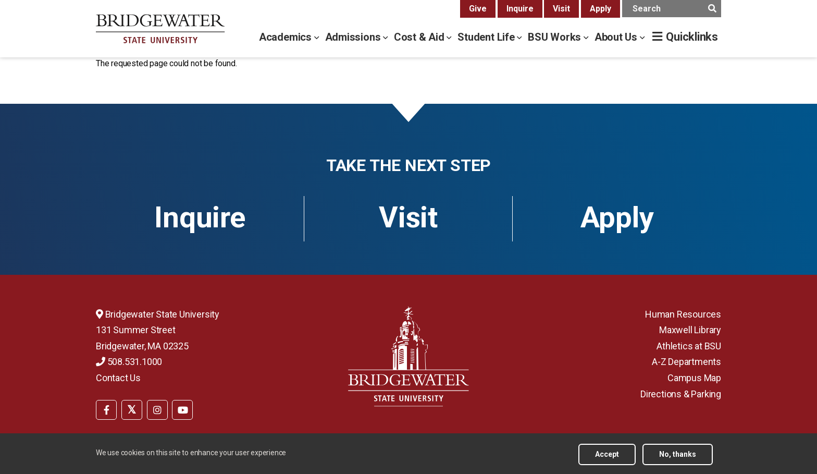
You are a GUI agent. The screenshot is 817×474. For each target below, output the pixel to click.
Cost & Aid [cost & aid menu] (420, 37)
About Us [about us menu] (617, 37)
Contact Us (118, 377)
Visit (561, 9)
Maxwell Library (690, 329)
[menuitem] (106, 409)
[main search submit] (712, 8)
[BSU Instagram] (157, 410)
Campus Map (694, 377)
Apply (600, 9)
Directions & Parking (680, 393)
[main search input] (671, 8)
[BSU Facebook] (106, 410)
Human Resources (683, 314)
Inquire (520, 9)
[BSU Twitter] (131, 410)
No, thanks (677, 457)
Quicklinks (692, 36)
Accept (607, 457)
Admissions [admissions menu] (354, 37)
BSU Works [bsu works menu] (556, 37)
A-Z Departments (686, 361)
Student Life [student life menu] (487, 37)
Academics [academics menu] (286, 37)
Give (478, 9)
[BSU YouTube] (182, 410)
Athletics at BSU (689, 346)
